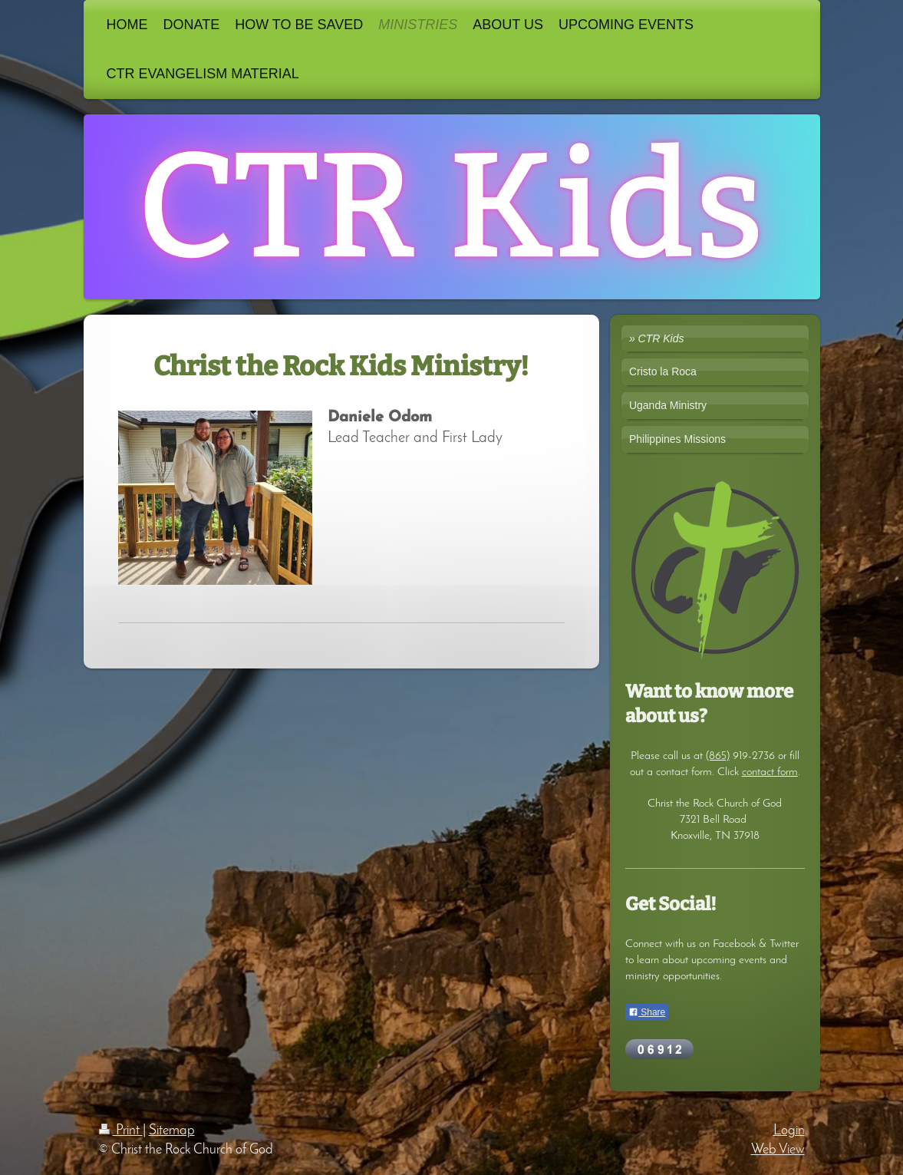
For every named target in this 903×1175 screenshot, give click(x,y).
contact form (770, 772)
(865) (718, 756)
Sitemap (172, 1130)
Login (789, 1130)
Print (121, 1130)
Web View (778, 1150)
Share (646, 1012)
